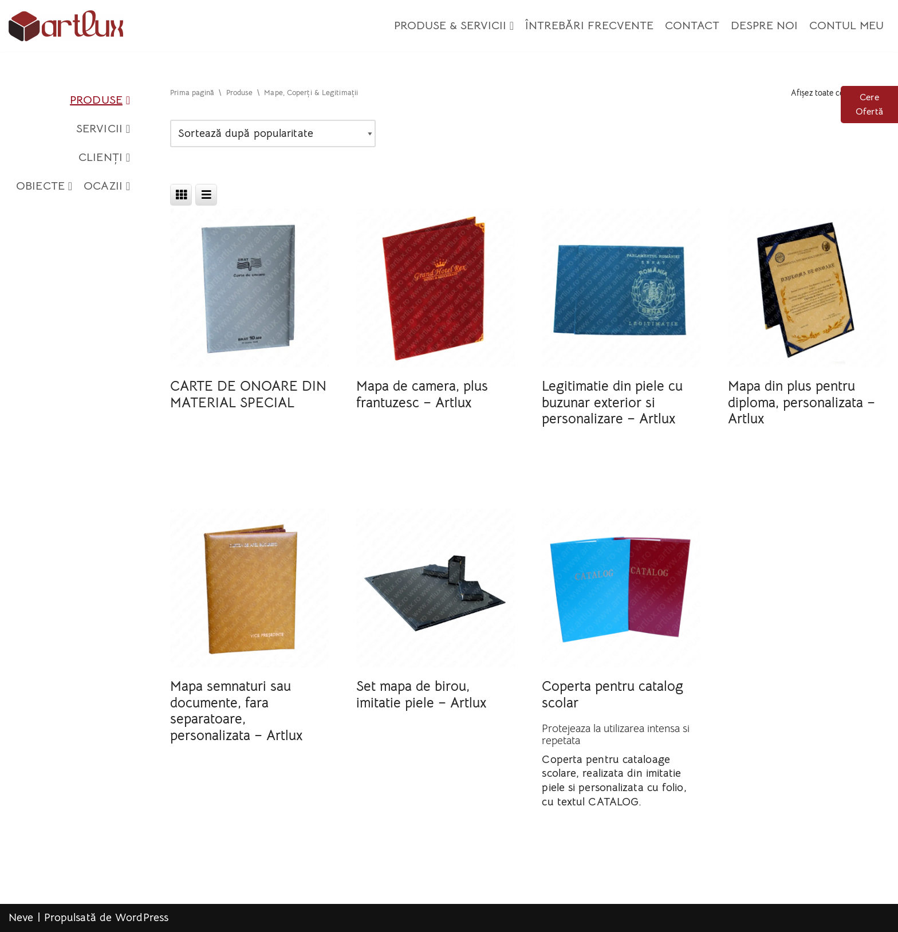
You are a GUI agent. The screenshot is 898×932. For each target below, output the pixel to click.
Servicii (103, 129)
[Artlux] (66, 25)
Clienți (104, 157)
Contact (692, 25)
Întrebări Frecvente (589, 25)
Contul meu (846, 25)
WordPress (141, 918)
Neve (21, 918)
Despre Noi (764, 25)
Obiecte (44, 186)
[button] (512, 25)
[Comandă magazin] (273, 134)
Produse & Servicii (454, 25)
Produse (100, 100)
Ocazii (107, 186)
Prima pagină (192, 92)
